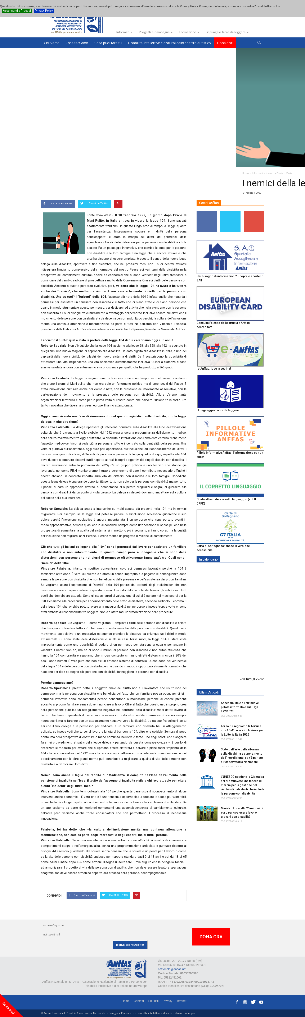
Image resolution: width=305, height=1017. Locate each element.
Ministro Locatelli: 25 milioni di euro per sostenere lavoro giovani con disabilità (242, 812)
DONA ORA (211, 936)
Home (125, 1001)
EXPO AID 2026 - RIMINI (238, 569)
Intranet (181, 1001)
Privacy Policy (44, 10)
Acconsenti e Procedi (17, 10)
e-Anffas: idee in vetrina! (214, 368)
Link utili (153, 1001)
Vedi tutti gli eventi (252, 679)
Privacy (167, 1001)
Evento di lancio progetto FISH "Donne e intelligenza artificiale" (239, 642)
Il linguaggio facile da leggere (218, 410)
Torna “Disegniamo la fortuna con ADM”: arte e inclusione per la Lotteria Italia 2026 (242, 730)
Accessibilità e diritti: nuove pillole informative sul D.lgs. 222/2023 (240, 707)
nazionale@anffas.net (172, 969)
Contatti (139, 1001)
